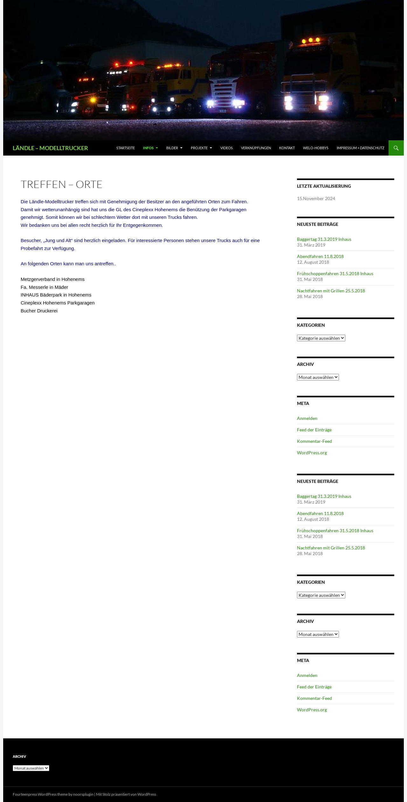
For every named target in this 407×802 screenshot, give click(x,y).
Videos (226, 148)
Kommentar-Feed (314, 441)
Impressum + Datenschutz (360, 148)
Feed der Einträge (314, 429)
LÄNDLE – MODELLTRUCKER (50, 147)
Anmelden (307, 418)
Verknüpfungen (256, 148)
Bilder (172, 148)
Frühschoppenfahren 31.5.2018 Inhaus (335, 273)
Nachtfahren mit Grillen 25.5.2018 (331, 290)
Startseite (125, 148)
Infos (148, 148)
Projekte (199, 148)
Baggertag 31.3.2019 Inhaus (324, 239)
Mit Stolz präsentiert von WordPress (126, 794)
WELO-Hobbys (315, 148)
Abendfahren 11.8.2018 (320, 256)
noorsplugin (83, 794)
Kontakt (287, 148)
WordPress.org (312, 452)
